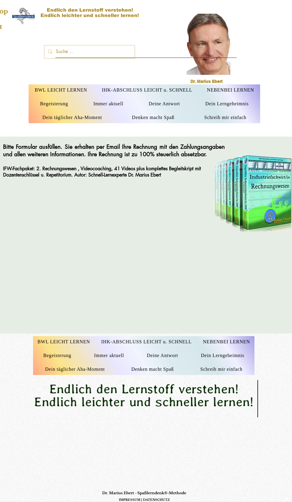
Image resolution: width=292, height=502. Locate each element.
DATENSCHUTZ (156, 500)
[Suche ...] (89, 51)
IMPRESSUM (129, 500)
